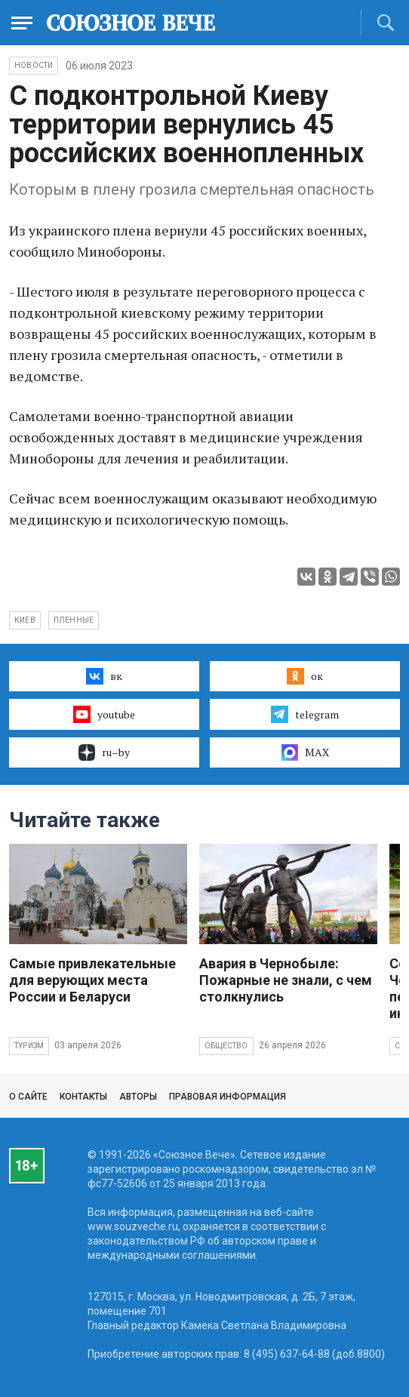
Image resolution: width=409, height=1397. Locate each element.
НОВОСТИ (33, 65)
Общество (226, 1046)
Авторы (138, 1096)
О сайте (28, 1096)
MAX (305, 752)
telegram (304, 714)
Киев (24, 620)
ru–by (104, 752)
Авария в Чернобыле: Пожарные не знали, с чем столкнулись (285, 980)
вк (103, 676)
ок (304, 676)
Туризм (29, 1046)
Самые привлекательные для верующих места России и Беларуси (92, 980)
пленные (74, 620)
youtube (103, 714)
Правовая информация (227, 1096)
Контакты (83, 1096)
